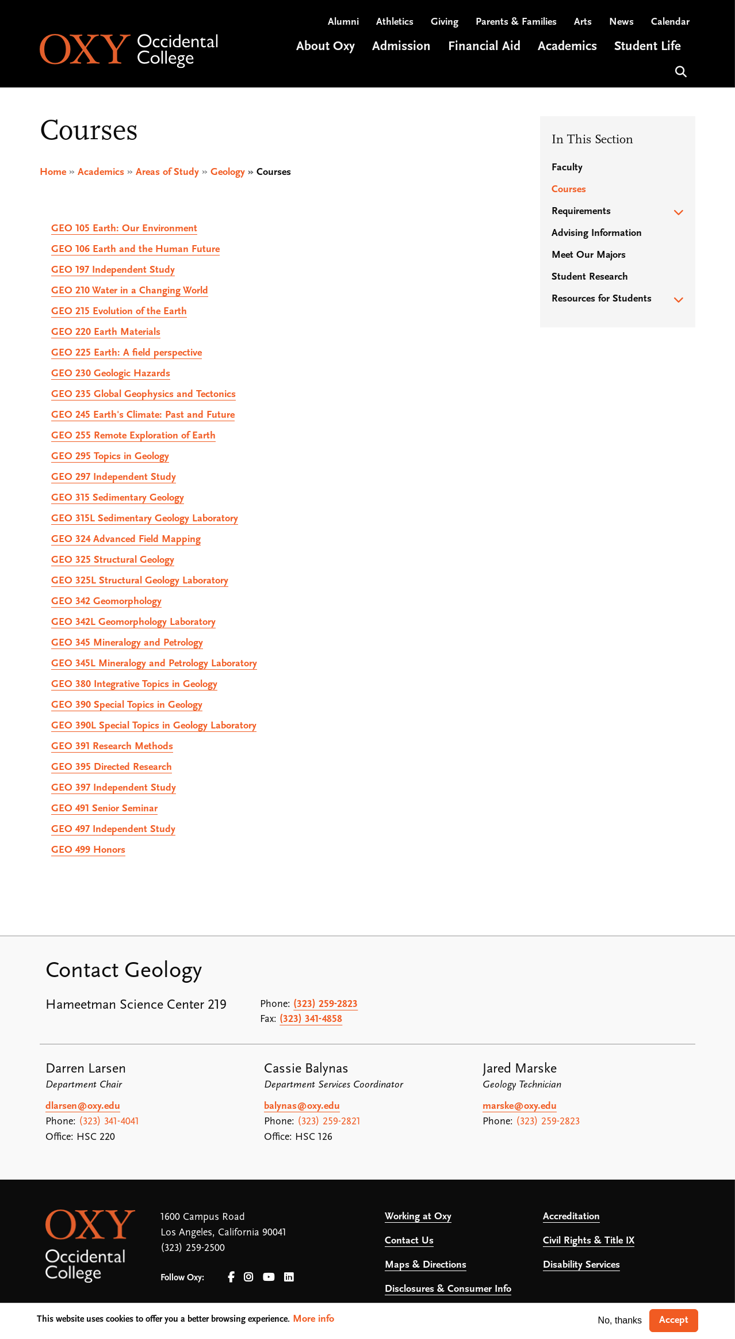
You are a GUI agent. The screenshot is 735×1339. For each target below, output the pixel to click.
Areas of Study (167, 172)
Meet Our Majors (589, 255)
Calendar (670, 23)
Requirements (581, 211)
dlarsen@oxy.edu (82, 1106)
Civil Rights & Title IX (588, 1240)
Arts (583, 23)
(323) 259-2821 (329, 1121)
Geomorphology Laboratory (133, 622)
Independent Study (113, 270)
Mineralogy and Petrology (127, 643)
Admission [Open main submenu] (401, 48)
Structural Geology (112, 560)
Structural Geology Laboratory (139, 580)
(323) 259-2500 (192, 1248)
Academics (101, 172)
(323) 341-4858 (311, 1019)
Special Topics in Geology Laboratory (154, 725)
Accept (673, 1320)
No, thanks (620, 1320)
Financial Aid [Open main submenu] (484, 48)
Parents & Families (516, 23)
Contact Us (409, 1240)
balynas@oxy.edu (302, 1106)
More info (313, 1319)
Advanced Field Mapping (126, 539)
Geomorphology (106, 601)
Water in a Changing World (129, 290)
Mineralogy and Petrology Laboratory (154, 663)
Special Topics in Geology (126, 705)
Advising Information (597, 233)
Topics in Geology (110, 456)
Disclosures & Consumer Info (448, 1289)
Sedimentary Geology (117, 498)
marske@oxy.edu (520, 1106)
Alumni (343, 23)
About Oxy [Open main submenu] (325, 48)
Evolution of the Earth (119, 311)
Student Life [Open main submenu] (647, 48)
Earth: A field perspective (126, 353)
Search (679, 72)
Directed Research (111, 767)
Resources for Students (602, 298)
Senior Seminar (104, 808)
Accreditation (571, 1216)
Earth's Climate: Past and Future (143, 415)
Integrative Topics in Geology (134, 684)
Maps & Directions (425, 1265)
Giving (444, 23)
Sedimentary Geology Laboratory (144, 518)
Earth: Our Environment (124, 228)
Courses (569, 189)
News (621, 23)
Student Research (590, 277)
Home (53, 172)
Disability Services (581, 1265)
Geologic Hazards (110, 373)
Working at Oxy (418, 1216)
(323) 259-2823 (325, 1004)
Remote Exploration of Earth (133, 435)
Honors (88, 850)
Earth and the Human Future (135, 249)
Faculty (567, 167)
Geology (227, 172)
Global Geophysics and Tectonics (143, 394)
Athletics (395, 23)
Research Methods (112, 746)
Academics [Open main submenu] (567, 48)
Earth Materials (105, 332)
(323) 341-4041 (109, 1121)
